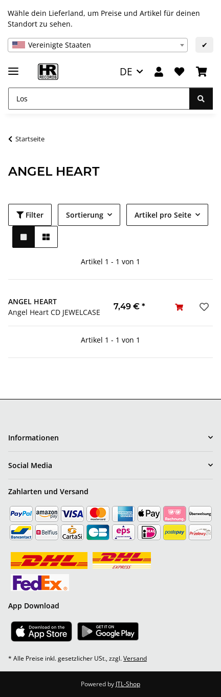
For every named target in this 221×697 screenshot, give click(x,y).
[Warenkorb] (201, 71)
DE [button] (126, 71)
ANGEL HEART (32, 301)
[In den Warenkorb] (179, 307)
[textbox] (97, 45)
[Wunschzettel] (179, 71)
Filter (29, 215)
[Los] (99, 99)
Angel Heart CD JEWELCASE (54, 312)
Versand (135, 658)
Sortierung (84, 215)
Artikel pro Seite (163, 215)
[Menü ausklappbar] (13, 66)
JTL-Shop (128, 684)
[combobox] (98, 45)
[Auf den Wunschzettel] (203, 306)
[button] (159, 71)
